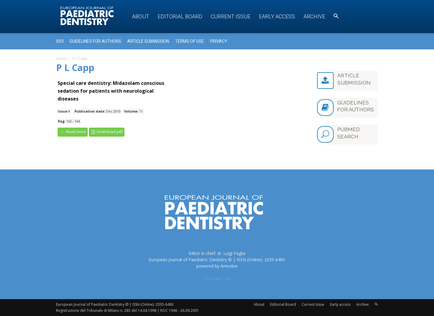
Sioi (60, 41)
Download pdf (107, 132)
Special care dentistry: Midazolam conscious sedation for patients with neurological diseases (111, 91)
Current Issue (230, 16)
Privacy (218, 41)
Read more (72, 132)
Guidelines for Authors (95, 41)
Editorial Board (180, 16)
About (140, 16)
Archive (314, 16)
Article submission (148, 41)
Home (61, 58)
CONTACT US (216, 278)
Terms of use (189, 41)
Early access (277, 16)
